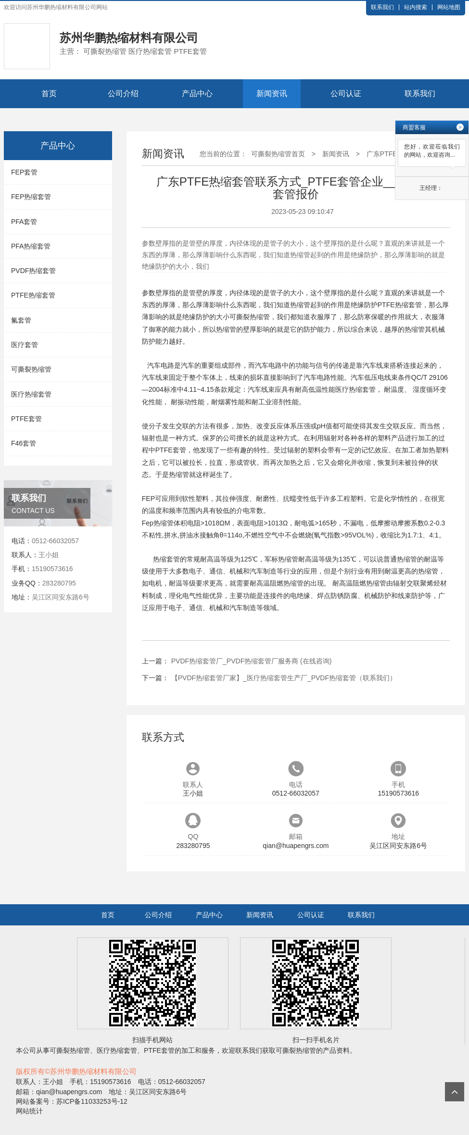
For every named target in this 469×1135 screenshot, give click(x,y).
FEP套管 (24, 172)
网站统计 (29, 1111)
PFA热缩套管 (31, 246)
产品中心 (197, 93)
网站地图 (448, 7)
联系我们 (382, 7)
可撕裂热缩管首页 (278, 154)
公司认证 (345, 93)
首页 (49, 93)
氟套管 (21, 320)
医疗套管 (24, 345)
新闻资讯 (271, 93)
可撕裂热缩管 (31, 369)
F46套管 (23, 443)
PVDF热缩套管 (33, 270)
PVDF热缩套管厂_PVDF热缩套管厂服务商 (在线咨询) (251, 661)
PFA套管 (24, 221)
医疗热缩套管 (31, 394)
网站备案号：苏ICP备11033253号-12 (71, 1101)
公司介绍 (123, 93)
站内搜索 (415, 7)
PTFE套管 (26, 419)
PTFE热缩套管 (33, 295)
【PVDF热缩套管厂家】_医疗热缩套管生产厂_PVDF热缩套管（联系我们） (283, 678)
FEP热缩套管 (31, 196)
